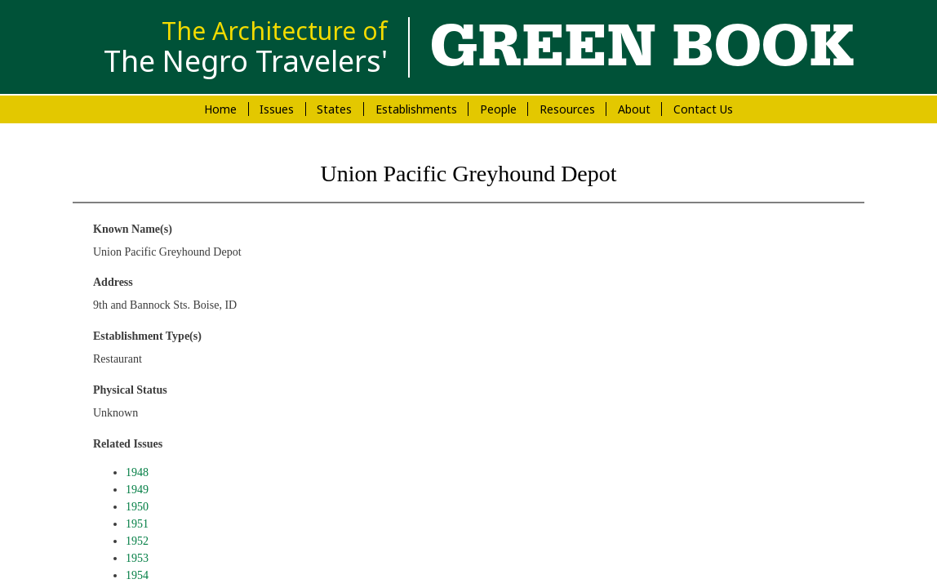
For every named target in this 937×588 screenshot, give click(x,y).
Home (220, 109)
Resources (567, 109)
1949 (137, 489)
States (334, 109)
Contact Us (703, 109)
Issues (277, 109)
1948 (137, 472)
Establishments (416, 109)
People (498, 109)
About (634, 109)
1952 (137, 541)
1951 (137, 524)
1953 (137, 558)
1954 (137, 575)
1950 (137, 507)
